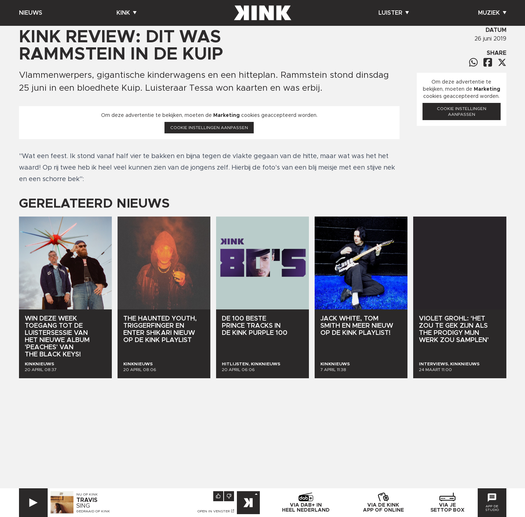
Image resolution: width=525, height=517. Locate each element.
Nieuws (30, 13)
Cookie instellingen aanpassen (209, 127)
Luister (393, 13)
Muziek (492, 13)
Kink (126, 13)
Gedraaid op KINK (93, 511)
